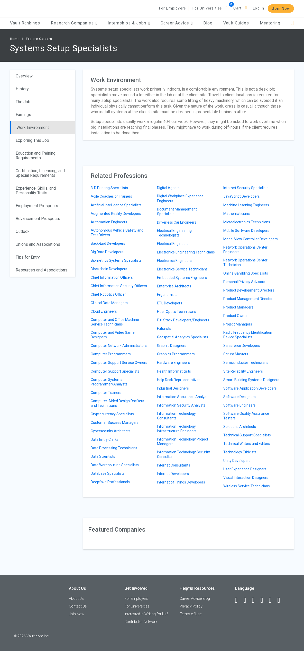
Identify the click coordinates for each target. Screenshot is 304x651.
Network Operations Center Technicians (245, 262)
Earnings (23, 114)
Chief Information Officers (112, 277)
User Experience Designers (244, 469)
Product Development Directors (248, 290)
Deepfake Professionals (110, 482)
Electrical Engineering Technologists (174, 232)
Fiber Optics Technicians (176, 312)
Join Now (281, 8)
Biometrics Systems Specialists (116, 260)
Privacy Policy (191, 606)
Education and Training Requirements (36, 155)
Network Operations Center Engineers (245, 249)
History (22, 88)
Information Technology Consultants (176, 415)
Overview (24, 76)
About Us (76, 598)
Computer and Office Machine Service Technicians (115, 322)
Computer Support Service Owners (119, 362)
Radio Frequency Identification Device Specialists (247, 334)
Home (15, 39)
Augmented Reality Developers (116, 214)
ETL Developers (169, 303)
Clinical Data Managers (109, 303)
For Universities (207, 8)
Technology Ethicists (239, 452)
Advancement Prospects (38, 218)
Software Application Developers (250, 388)
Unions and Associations (38, 244)
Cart (237, 8)
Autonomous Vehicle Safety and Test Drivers (117, 232)
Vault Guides (236, 23)
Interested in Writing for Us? (146, 614)
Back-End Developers (108, 243)
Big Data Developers (107, 252)
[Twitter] (255, 600)
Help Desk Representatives (178, 380)
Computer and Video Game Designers (113, 334)
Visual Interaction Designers (245, 478)
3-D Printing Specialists (109, 188)
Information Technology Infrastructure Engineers (177, 428)
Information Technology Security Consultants (183, 454)
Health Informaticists (174, 371)
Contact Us (78, 606)
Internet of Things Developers (181, 482)
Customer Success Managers (115, 422)
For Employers (172, 8)
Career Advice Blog (195, 598)
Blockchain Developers (109, 269)
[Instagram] (264, 600)
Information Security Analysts (181, 405)
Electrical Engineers (173, 244)
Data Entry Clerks (104, 439)
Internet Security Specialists (246, 188)
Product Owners (236, 316)
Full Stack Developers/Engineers (183, 320)
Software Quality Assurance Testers (246, 415)
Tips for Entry (28, 257)
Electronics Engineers (174, 261)
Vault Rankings (25, 23)
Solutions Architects (239, 427)
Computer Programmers (111, 354)
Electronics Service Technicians (182, 269)
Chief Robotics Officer (108, 294)
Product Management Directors (248, 299)
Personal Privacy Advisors (244, 282)
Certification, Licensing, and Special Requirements (40, 173)
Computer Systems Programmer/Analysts (109, 381)
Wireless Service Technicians (246, 486)
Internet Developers (173, 474)
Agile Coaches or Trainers (111, 196)
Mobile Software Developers (246, 230)
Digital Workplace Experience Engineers (180, 198)
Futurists (164, 329)
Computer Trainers (106, 393)
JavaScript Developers (241, 196)
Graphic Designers (171, 346)
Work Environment (32, 127)
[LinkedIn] (247, 600)
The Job (23, 101)
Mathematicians (236, 214)
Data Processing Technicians (114, 448)
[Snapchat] (281, 600)
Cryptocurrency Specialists (112, 414)
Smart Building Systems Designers (251, 380)
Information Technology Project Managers (182, 441)
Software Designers (239, 397)
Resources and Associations (41, 270)
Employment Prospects (37, 205)
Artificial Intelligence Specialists (116, 205)
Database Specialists (108, 473)
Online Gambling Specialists (245, 273)
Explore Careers (39, 39)
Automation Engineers (109, 222)
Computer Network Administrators (119, 346)
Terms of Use (190, 614)
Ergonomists (167, 295)
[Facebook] (238, 600)
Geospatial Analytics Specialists (182, 337)
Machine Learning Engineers (246, 205)
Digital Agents (168, 188)
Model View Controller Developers (250, 239)
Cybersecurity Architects (111, 431)
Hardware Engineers (173, 362)
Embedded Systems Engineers (182, 278)
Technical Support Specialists (247, 435)
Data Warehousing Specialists (115, 465)
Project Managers (237, 324)
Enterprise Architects (174, 286)
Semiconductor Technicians (245, 362)
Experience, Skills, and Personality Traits (36, 190)
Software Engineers (239, 405)
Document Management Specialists (177, 211)
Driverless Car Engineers (176, 222)
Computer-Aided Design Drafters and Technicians (117, 403)
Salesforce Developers (241, 346)
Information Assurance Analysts (183, 397)
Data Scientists (103, 456)
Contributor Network (140, 622)
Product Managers (238, 307)
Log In (258, 8)
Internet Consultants (173, 465)
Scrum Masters (235, 354)
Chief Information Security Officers (119, 286)
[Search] (292, 23)
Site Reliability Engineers (243, 371)
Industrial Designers (173, 388)
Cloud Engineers (104, 311)
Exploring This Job (32, 140)
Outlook (23, 231)
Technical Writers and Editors (246, 444)
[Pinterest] (272, 600)
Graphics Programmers (176, 354)
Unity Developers (237, 461)
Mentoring (270, 23)
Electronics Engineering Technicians (186, 252)
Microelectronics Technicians (246, 222)
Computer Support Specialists (115, 371)
